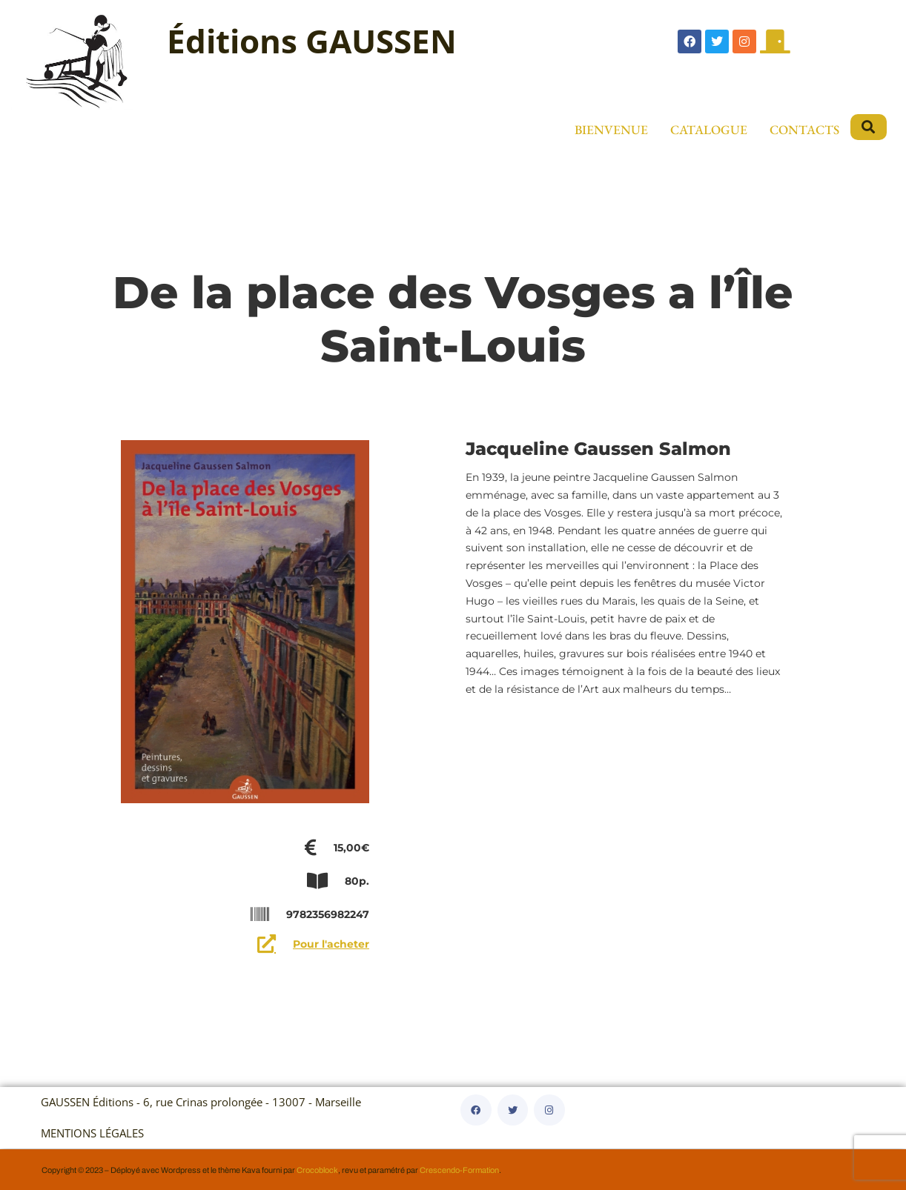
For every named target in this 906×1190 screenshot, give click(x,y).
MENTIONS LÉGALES (92, 1133)
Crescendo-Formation (459, 1170)
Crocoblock (317, 1170)
